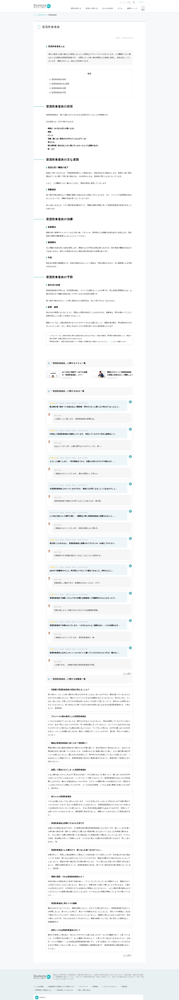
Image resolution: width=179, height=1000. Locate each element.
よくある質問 (39, 956)
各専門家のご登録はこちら (43, 960)
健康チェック (132, 8)
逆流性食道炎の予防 (59, 92)
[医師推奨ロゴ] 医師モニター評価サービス (61, 956)
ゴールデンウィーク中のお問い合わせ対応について (65, 973)
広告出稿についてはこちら (65, 960)
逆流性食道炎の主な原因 (60, 83)
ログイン (142, 2)
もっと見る (127, 611)
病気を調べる (76, 8)
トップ (35, 15)
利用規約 (95, 956)
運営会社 (124, 956)
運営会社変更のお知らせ (56, 984)
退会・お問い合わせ (84, 960)
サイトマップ (83, 956)
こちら (111, 341)
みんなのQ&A (107, 8)
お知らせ (40, 967)
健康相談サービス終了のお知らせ (59, 979)
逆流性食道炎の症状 (59, 79)
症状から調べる (92, 8)
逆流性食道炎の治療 (59, 88)
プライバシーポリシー (110, 956)
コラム (120, 8)
